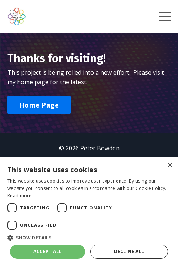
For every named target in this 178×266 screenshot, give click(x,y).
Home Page (39, 104)
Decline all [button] (129, 251)
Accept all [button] (47, 251)
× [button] (169, 165)
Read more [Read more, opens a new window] (19, 195)
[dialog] (89, 211)
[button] (89, 237)
